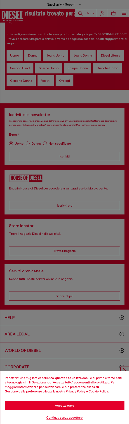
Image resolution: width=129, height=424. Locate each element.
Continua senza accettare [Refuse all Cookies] (64, 417)
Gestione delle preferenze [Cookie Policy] (23, 391)
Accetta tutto (64, 405)
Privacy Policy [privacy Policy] (75, 391)
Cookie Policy (98, 391)
